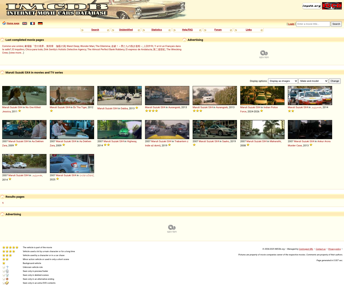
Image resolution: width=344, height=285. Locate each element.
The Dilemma (102, 46)
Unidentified (126, 29)
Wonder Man (87, 46)
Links (249, 29)
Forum (218, 29)
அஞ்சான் (316, 107)
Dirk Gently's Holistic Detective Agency (65, 49)
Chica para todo (34, 49)
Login (291, 23)
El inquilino (18, 49)
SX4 (20, 107)
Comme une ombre (12, 46)
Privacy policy (334, 249)
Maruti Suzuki (9, 107)
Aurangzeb (174, 107)
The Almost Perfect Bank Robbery (105, 49)
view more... (16, 52)
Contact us (321, 249)
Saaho (225, 141)
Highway (131, 141)
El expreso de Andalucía (139, 49)
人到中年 (148, 46)
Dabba (124, 108)
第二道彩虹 (159, 49)
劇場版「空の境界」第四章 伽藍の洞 (45, 46)
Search (95, 29)
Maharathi (275, 141)
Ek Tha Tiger (80, 107)
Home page (13, 23)
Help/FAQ (187, 29)
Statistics (156, 29)
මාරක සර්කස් (86, 175)
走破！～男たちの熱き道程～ (127, 46)
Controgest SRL (306, 249)
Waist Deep (73, 46)
